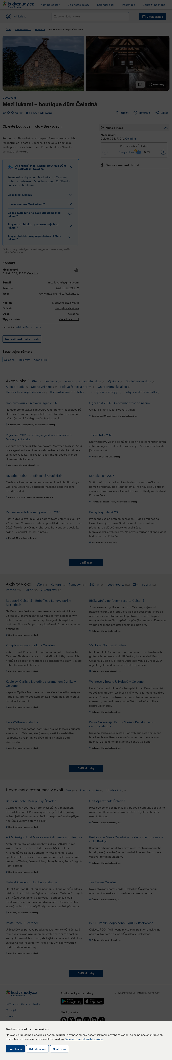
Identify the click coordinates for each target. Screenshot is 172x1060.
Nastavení (59, 1048)
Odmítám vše (37, 1048)
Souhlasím (15, 1048)
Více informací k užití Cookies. (84, 1039)
